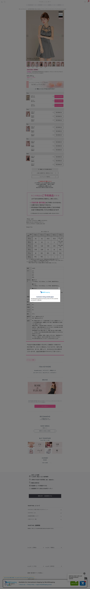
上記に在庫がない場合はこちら (45, 173)
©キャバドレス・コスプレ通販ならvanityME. (45, 582)
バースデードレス (37, 298)
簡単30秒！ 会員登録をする (45, 398)
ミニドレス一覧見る (45, 176)
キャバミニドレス (24, 9)
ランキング (40, 5)
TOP (19, 9)
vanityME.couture (38, 296)
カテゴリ (59, 5)
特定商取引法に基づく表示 (32, 506)
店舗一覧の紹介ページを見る (35, 475)
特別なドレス (53, 296)
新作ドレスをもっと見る (45, 344)
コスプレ (49, 5)
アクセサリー (54, 298)
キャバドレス (30, 5)
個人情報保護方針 (43, 506)
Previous (27, 36)
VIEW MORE (45, 365)
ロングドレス (46, 298)
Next (63, 36)
